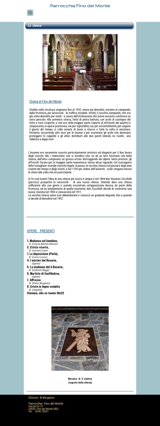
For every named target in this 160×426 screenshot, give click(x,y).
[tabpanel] (79, 25)
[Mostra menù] (30, 12)
